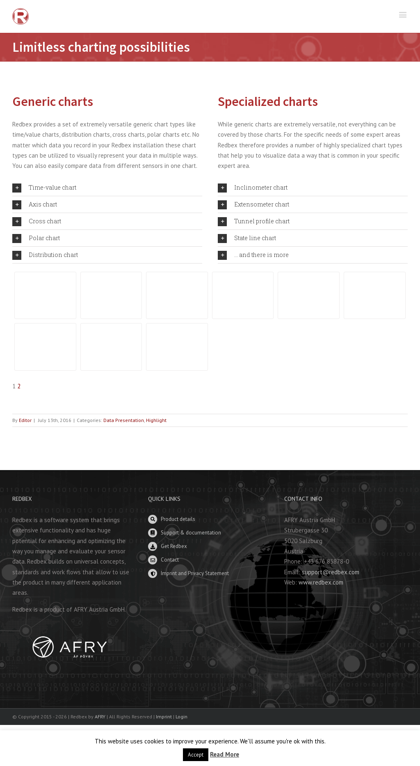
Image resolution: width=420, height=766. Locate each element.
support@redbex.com (330, 572)
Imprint (164, 716)
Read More (224, 754)
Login (181, 716)
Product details (178, 519)
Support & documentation (191, 532)
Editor (25, 420)
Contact (170, 559)
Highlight (156, 420)
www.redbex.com (321, 582)
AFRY (100, 716)
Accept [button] (195, 754)
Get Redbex (174, 546)
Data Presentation (123, 420)
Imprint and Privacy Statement (195, 573)
